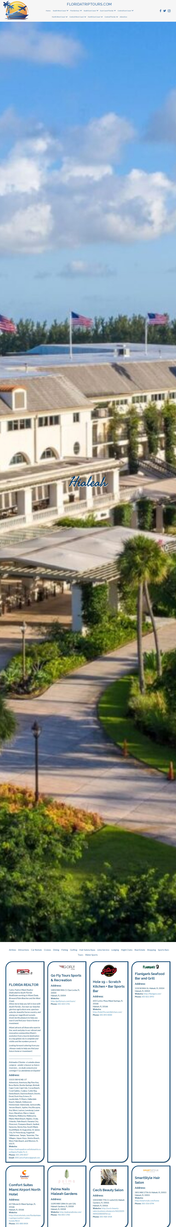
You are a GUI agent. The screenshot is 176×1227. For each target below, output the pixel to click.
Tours (80, 954)
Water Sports (91, 954)
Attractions (23, 949)
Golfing (73, 949)
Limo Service (103, 949)
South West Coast (59, 11)
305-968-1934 (106, 1216)
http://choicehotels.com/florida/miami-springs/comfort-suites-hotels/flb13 (25, 1218)
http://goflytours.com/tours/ (63, 1001)
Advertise (123, 17)
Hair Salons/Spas (87, 949)
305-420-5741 (64, 1004)
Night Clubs (126, 949)
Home (48, 11)
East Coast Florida (106, 11)
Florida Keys (74, 11)
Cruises (47, 949)
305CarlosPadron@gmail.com (27, 1157)
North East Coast (94, 17)
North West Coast (58, 17)
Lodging (115, 949)
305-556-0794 (148, 1203)
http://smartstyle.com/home (147, 1200)
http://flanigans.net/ (152, 994)
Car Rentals (36, 949)
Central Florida (110, 17)
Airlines (12, 949)
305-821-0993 (148, 996)
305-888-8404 (22, 1223)
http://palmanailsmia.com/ (70, 1212)
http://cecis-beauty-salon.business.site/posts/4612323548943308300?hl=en (108, 1211)
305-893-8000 (106, 1015)
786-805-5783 (64, 1215)
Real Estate (140, 949)
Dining (56, 949)
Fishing (64, 949)
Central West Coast (76, 17)
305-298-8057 (22, 1155)
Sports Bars (163, 949)
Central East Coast (124, 11)
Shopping (151, 949)
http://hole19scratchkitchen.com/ (107, 1012)
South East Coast (90, 11)
